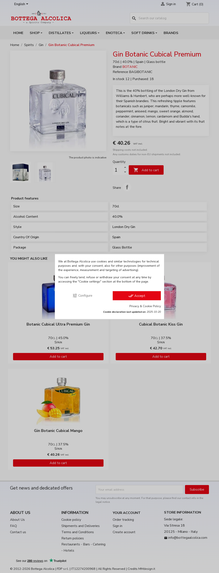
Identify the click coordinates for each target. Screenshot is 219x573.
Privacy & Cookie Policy (145, 306)
